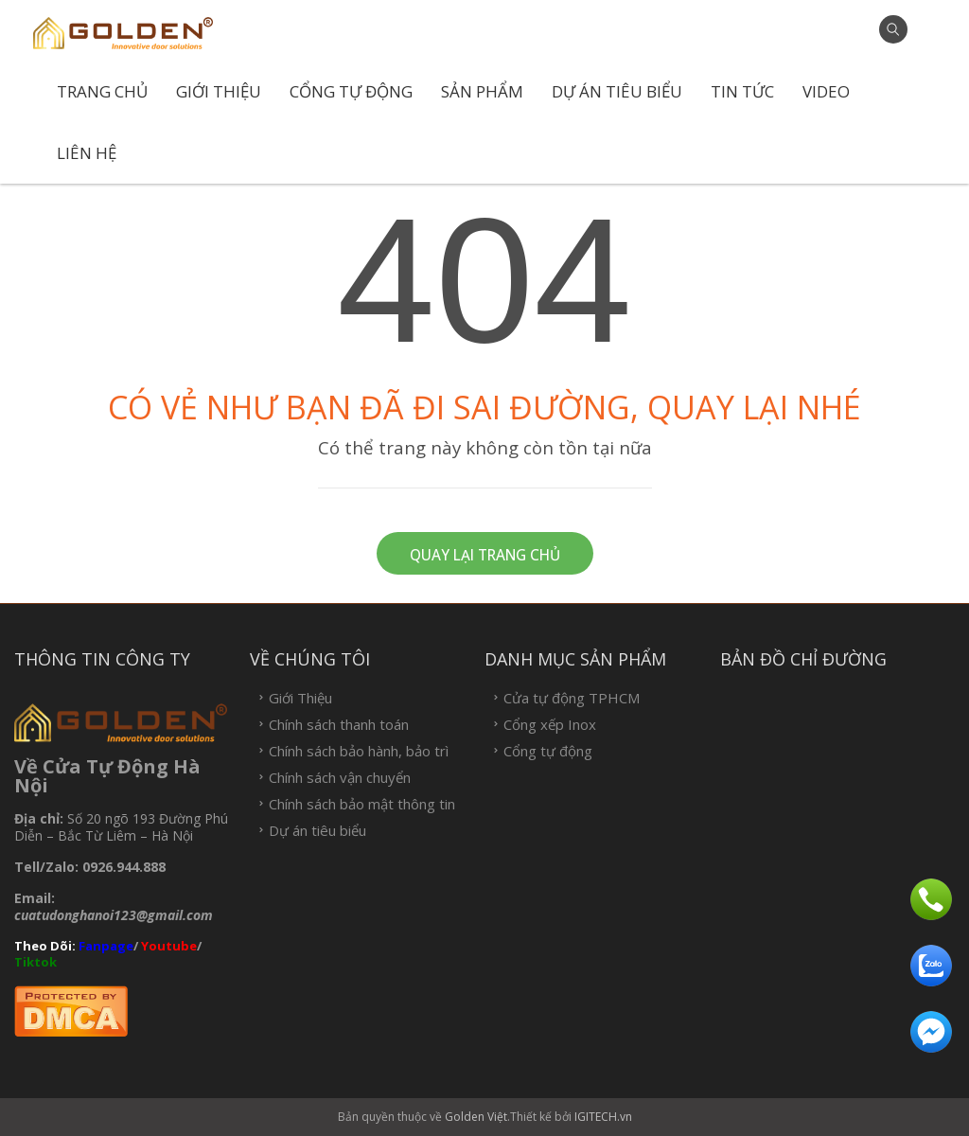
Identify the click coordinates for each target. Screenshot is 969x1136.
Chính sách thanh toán (339, 725)
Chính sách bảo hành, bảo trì (359, 751)
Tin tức (742, 91)
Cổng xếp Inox (549, 725)
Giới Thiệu (218, 91)
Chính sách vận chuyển (340, 778)
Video (826, 91)
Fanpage (106, 945)
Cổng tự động (351, 91)
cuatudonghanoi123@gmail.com (113, 915)
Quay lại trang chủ (485, 554)
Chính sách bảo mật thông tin (362, 804)
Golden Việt (476, 1117)
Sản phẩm (482, 91)
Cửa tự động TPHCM (571, 698)
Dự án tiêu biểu (617, 91)
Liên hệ (86, 153)
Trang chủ (102, 91)
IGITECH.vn (603, 1117)
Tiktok (37, 961)
